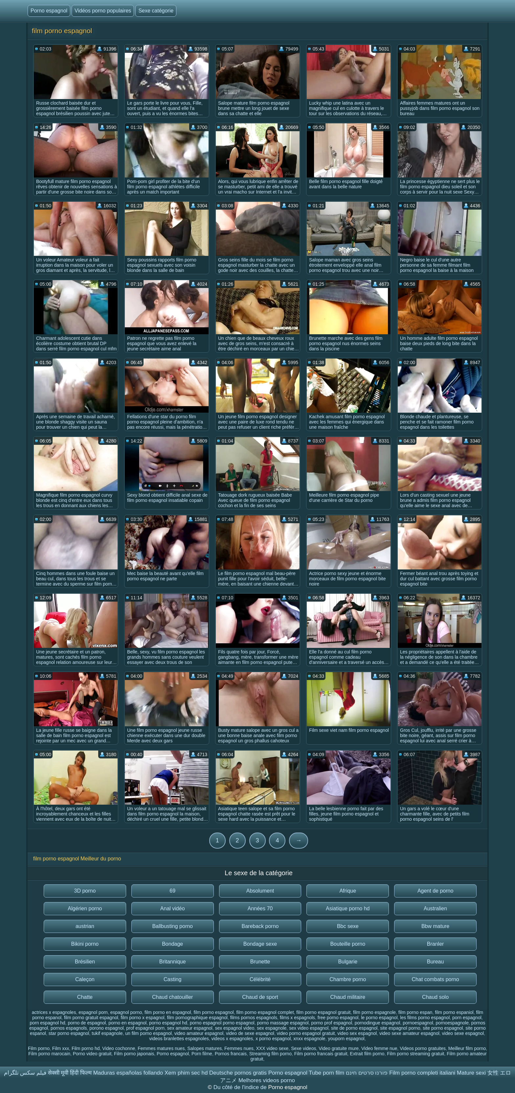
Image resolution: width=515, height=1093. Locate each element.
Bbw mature (435, 926)
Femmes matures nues (161, 1048)
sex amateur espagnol (190, 1028)
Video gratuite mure (339, 1048)
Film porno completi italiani (422, 1073)
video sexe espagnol (463, 1033)
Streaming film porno (270, 1053)
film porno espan (415, 1012)
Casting (172, 979)
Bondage (172, 944)
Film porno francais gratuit (320, 1053)
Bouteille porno (347, 944)
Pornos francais (231, 1053)
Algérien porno (85, 908)
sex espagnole (271, 1028)
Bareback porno (260, 926)
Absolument (260, 891)
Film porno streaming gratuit (415, 1053)
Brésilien (85, 961)
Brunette (260, 961)
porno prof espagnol (331, 1022)
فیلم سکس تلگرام (25, 1073)
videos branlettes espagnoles (179, 1038)
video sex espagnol (357, 1033)
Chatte (85, 997)
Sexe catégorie (155, 10)
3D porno (85, 891)
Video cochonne (118, 1048)
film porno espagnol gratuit (323, 1012)
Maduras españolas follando (128, 1073)
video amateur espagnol (198, 1033)
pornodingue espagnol (377, 1022)
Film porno (39, 1048)
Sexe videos (303, 1048)
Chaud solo (435, 997)
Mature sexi (471, 1073)
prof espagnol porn (145, 1028)
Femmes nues (239, 1048)
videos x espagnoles (232, 1038)
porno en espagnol (127, 1022)
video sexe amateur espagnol (409, 1033)
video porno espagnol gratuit (306, 1033)
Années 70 (260, 908)
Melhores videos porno (266, 1080)
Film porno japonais (134, 1053)
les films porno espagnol (425, 1017)
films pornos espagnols (253, 1017)
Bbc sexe (348, 926)
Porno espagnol (49, 10)
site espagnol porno (400, 1028)
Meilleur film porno (467, 1048)
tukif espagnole (107, 1033)
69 (172, 891)
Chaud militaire (347, 997)
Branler (435, 944)
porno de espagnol (87, 1022)
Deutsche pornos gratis (238, 1073)
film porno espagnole (374, 1012)
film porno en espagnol (168, 1012)
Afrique (347, 891)
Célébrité (260, 979)
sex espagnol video (234, 1028)
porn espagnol (466, 1017)
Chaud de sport (260, 997)
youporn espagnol (346, 1038)
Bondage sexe (260, 944)
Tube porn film (326, 1073)
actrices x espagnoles (54, 1012)
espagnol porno (126, 1012)
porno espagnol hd (168, 1022)
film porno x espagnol (143, 1017)
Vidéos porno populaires (103, 10)
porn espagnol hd (47, 1022)
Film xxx (60, 1048)
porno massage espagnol (282, 1022)
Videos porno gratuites (423, 1048)
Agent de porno (435, 891)
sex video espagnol (308, 1028)
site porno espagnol (443, 1028)
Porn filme (201, 1053)
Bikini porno (85, 944)
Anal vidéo (172, 908)
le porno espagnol (379, 1017)
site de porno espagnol (354, 1028)
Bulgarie (347, 961)
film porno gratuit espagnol (91, 1017)
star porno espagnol (69, 1033)
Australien (435, 908)
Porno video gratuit (92, 1053)
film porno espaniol (454, 1012)
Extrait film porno (367, 1053)
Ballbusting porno (172, 926)
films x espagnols (297, 1017)
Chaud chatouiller (172, 997)
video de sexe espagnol (250, 1033)
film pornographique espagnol (197, 1017)
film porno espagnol (213, 1012)
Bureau (435, 961)
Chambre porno (347, 979)
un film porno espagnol (148, 1033)
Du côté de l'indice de (240, 1087)
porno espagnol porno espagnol (222, 1022)
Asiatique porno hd (347, 908)
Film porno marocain (49, 1053)
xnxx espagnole (309, 1038)
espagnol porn (93, 1012)
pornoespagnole (452, 1022)
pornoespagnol (418, 1022)
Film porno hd (86, 1048)
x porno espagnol (273, 1038)
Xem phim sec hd (186, 1073)
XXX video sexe (272, 1048)
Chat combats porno (435, 979)
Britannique (172, 961)
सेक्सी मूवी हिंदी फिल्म (70, 1073)
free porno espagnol (338, 1017)
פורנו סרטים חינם (367, 1073)
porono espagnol (106, 1028)
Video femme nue (379, 1048)
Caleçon (85, 979)
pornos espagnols (69, 1028)
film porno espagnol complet (265, 1012)
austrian (85, 926)
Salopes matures (204, 1048)
